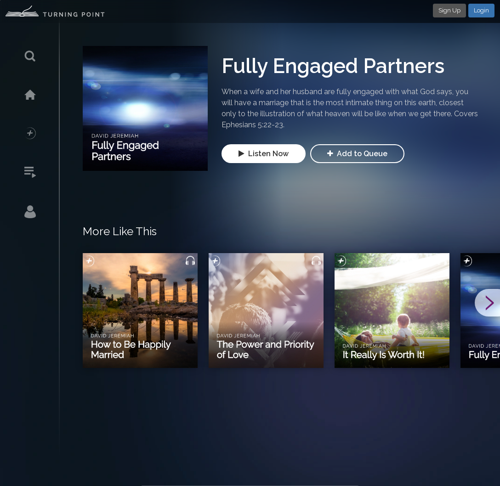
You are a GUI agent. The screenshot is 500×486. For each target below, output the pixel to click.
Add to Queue (357, 153)
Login (481, 10)
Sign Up (449, 10)
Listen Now (264, 153)
